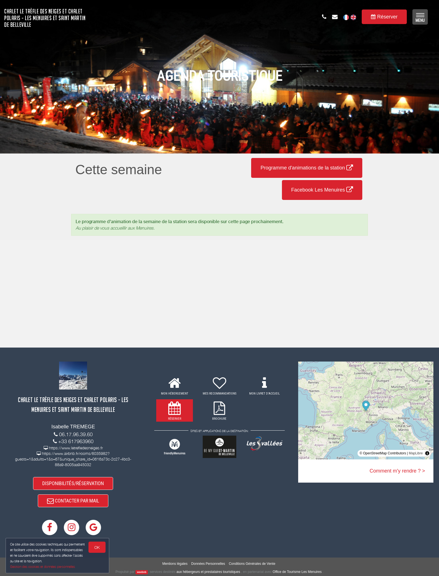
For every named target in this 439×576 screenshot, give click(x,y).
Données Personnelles (208, 564)
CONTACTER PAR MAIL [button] (73, 501)
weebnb (141, 572)
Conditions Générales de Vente (252, 564)
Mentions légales (175, 564)
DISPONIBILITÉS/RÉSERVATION (73, 483)
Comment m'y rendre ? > (397, 471)
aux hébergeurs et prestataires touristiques (208, 572)
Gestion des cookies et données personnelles (42, 567)
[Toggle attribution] (427, 453)
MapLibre (416, 453)
